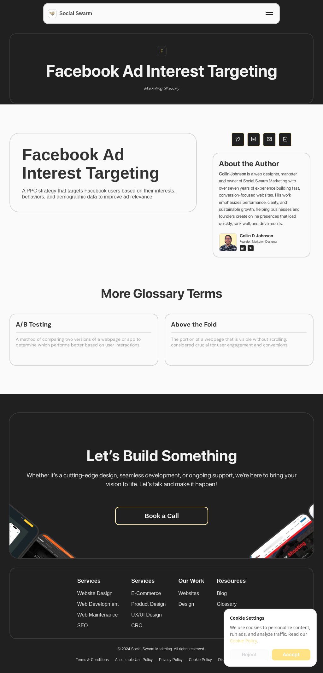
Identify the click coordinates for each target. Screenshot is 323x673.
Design (186, 604)
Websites (188, 593)
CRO (137, 625)
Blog (222, 593)
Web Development (98, 604)
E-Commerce (146, 593)
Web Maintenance (97, 614)
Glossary (227, 604)
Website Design (95, 593)
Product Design (148, 604)
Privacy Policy (171, 660)
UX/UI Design (146, 614)
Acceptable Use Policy (134, 660)
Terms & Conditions (92, 660)
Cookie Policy (200, 660)
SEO (82, 625)
